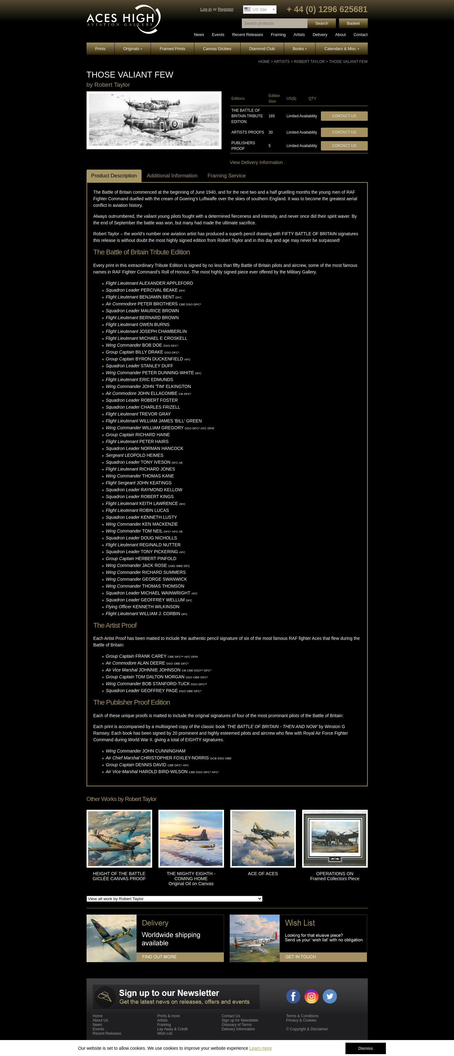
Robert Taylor (309, 61)
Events (218, 34)
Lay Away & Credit (172, 1029)
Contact (361, 34)
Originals (132, 48)
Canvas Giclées (217, 48)
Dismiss (365, 1048)
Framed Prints (172, 48)
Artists (299, 34)
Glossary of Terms (237, 1025)
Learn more (260, 1048)
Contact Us (344, 116)
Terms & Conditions (302, 1016)
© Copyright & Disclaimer (307, 1029)
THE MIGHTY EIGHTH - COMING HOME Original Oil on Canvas (191, 878)
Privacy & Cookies (301, 1020)
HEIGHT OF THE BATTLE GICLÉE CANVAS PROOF (119, 876)
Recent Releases (247, 34)
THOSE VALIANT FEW (348, 61)
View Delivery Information (256, 162)
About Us (100, 1020)
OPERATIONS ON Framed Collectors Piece (335, 876)
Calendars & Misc (341, 48)
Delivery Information (238, 1029)
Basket (353, 23)
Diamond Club (262, 48)
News (199, 34)
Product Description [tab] (114, 176)
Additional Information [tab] (172, 176)
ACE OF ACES (263, 873)
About (340, 34)
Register (225, 9)
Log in (206, 9)
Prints (100, 48)
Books (300, 48)
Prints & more (168, 1016)
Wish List (164, 1033)
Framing (278, 34)
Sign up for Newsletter (240, 1020)
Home (264, 61)
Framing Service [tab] (226, 176)
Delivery (320, 34)
